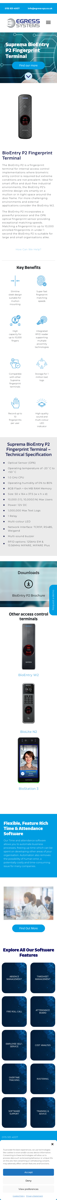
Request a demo (53, 600)
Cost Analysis (43, 1045)
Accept (28, 1172)
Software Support (14, 1112)
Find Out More (28, 928)
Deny (28, 1180)
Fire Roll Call (14, 1011)
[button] (52, 1143)
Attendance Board (43, 1011)
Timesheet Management (42, 977)
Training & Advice (43, 1112)
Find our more (28, 65)
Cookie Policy (19, 1196)
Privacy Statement (34, 1196)
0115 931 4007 (12, 8)
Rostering (43, 1079)
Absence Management (14, 977)
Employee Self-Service (14, 1045)
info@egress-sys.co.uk (40, 8)
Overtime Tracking (14, 1078)
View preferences (28, 1189)
